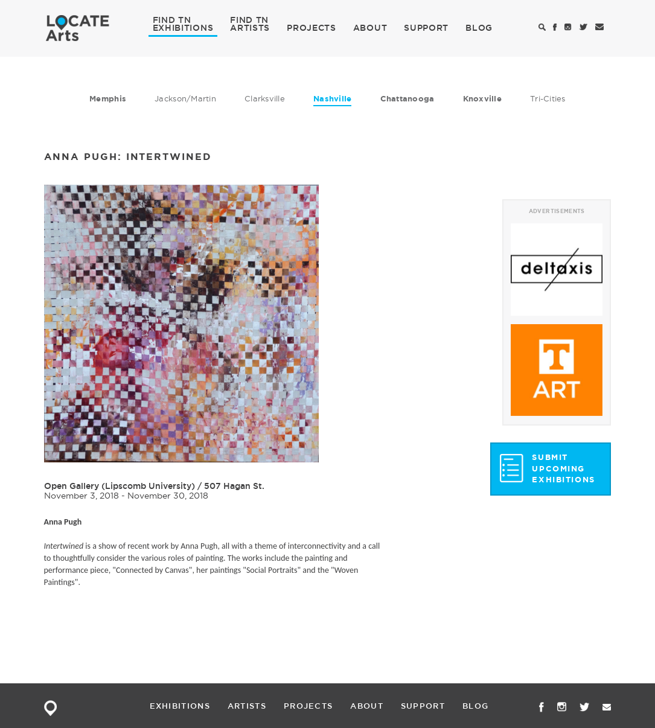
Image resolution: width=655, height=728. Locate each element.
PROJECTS (311, 28)
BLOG (479, 28)
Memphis (107, 98)
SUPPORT (426, 28)
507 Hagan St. (234, 486)
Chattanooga (407, 98)
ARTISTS (250, 27)
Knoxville (482, 98)
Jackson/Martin (185, 98)
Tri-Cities (548, 98)
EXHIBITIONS (183, 27)
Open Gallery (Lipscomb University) (119, 486)
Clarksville (264, 98)
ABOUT (370, 28)
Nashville (332, 98)
